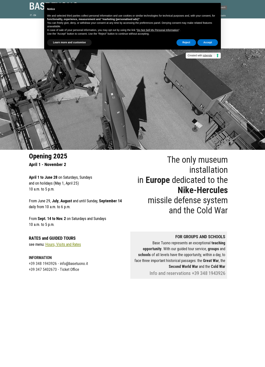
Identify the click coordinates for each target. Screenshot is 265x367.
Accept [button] (207, 42)
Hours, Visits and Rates (63, 244)
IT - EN (33, 15)
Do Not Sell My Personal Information (158, 30)
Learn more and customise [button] (69, 42)
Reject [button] (186, 42)
